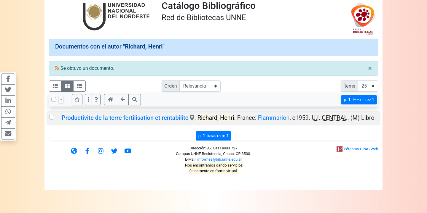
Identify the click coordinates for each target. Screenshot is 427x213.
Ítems (349, 86)
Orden (170, 86)
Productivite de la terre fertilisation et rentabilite (125, 117)
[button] (96, 99)
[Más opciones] (88, 99)
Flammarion (274, 117)
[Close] (370, 68)
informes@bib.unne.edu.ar (219, 159)
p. (359, 100)
